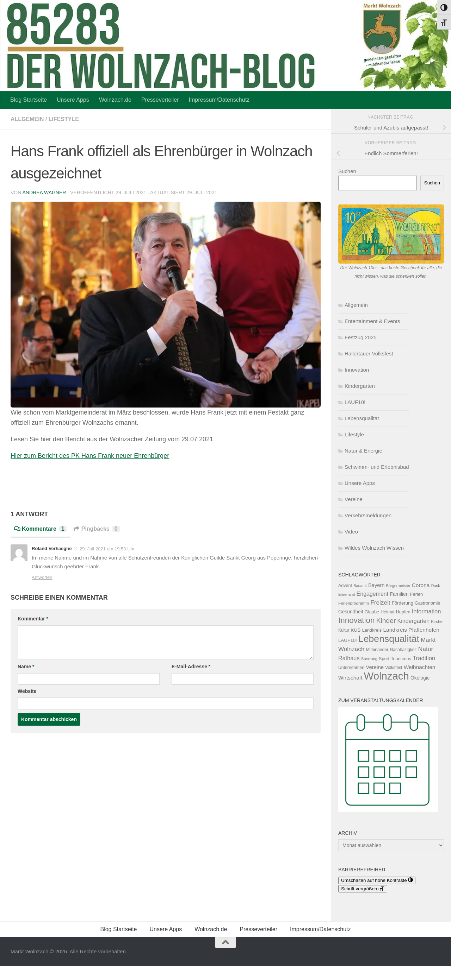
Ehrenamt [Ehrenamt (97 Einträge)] (346, 594)
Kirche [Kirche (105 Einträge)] (437, 621)
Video (351, 532)
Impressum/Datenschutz (219, 100)
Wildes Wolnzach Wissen (374, 548)
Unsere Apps (73, 100)
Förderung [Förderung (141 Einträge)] (402, 603)
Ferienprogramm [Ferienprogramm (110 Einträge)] (353, 603)
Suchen (347, 171)
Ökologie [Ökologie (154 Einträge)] (420, 678)
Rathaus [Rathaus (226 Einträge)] (349, 658)
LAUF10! (355, 402)
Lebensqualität (362, 418)
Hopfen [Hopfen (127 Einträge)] (403, 612)
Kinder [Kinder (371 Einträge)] (386, 620)
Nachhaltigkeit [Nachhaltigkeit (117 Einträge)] (403, 649)
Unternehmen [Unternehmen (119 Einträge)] (351, 667)
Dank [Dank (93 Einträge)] (435, 585)
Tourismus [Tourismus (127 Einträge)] (401, 658)
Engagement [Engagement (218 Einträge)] (373, 594)
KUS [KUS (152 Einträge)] (355, 630)
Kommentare (40, 529)
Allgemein (27, 119)
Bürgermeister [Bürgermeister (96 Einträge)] (398, 585)
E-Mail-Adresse (191, 666)
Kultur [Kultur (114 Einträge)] (343, 630)
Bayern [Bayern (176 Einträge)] (376, 585)
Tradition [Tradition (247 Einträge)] (424, 658)
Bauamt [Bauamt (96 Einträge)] (360, 585)
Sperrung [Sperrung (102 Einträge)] (369, 659)
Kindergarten (360, 386)
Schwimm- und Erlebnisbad (377, 467)
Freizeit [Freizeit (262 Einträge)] (380, 602)
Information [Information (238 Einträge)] (426, 611)
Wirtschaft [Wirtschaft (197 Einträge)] (350, 678)
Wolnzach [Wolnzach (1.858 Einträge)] (386, 676)
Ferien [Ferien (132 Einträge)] (416, 594)
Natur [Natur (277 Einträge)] (425, 648)
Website (27, 691)
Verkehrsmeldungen (368, 515)
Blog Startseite (28, 100)
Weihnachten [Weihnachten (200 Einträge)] (419, 667)
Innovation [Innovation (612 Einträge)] (356, 620)
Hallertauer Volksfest (369, 353)
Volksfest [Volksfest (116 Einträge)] (393, 667)
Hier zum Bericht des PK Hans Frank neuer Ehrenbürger (90, 455)
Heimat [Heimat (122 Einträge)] (387, 612)
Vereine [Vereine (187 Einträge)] (375, 667)
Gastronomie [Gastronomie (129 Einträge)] (427, 603)
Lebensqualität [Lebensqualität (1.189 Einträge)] (388, 638)
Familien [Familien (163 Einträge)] (399, 594)
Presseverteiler (160, 100)
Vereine (354, 499)
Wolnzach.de (115, 100)
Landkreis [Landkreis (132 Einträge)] (372, 630)
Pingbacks (97, 529)
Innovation (357, 370)
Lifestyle (64, 119)
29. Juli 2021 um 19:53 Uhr (107, 548)
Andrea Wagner (44, 192)
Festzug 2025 (361, 337)
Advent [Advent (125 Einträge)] (345, 585)
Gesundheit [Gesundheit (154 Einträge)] (350, 611)
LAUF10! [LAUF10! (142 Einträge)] (347, 640)
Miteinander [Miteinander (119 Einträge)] (377, 649)
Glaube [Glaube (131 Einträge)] (372, 611)
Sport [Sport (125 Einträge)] (384, 658)
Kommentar (33, 618)
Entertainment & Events (372, 321)
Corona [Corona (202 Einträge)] (421, 585)
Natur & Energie (363, 451)
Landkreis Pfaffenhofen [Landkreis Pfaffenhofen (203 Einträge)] (411, 630)
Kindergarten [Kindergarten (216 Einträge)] (413, 621)
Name (26, 666)
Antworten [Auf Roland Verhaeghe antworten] (42, 577)
